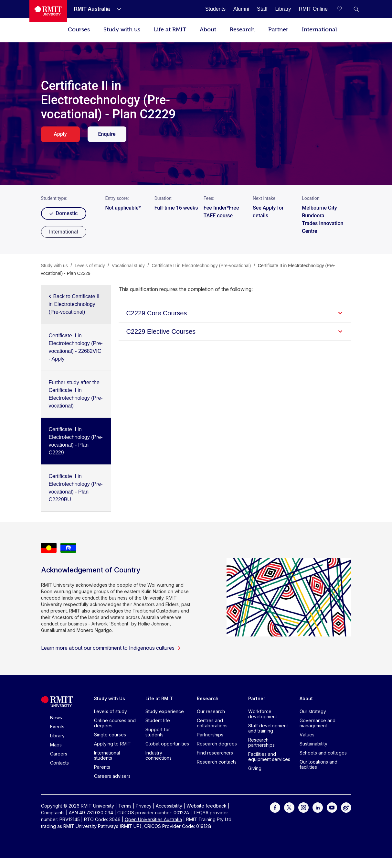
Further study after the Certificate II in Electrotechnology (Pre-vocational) (76, 394)
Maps (56, 744)
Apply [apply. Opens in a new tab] (60, 134)
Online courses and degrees (115, 723)
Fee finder (215, 208)
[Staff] (262, 8)
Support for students (157, 732)
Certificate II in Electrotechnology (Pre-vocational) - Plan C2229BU (76, 487)
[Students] (215, 8)
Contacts (59, 763)
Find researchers (215, 752)
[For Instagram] (303, 807)
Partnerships (210, 734)
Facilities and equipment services (269, 756)
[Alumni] (241, 8)
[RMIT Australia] (92, 8)
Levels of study (110, 711)
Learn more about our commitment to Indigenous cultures (111, 648)
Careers (58, 753)
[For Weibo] (346, 807)
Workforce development (262, 714)
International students (107, 755)
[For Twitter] (289, 807)
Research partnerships (261, 742)
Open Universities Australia (153, 819)
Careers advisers (112, 776)
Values (307, 734)
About (208, 29)
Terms (125, 806)
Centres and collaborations (212, 723)
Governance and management (317, 723)
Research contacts (217, 762)
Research (242, 29)
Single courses (110, 734)
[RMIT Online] (313, 8)
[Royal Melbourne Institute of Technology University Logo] (48, 11)
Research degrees (217, 743)
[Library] (283, 8)
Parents (102, 767)
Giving (254, 768)
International (319, 29)
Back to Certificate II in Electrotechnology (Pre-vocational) (74, 304)
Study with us (121, 29)
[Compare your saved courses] (343, 9)
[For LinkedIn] (318, 807)
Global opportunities (167, 743)
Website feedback (206, 806)
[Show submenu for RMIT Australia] (116, 9)
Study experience (164, 711)
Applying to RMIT (112, 743)
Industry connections (158, 755)
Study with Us (109, 698)
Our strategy (313, 711)
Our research (211, 711)
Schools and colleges (323, 752)
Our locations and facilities (318, 764)
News (56, 717)
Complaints (53, 812)
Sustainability (313, 743)
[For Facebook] (275, 807)
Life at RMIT (170, 29)
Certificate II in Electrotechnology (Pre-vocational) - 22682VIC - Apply (76, 347)
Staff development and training (268, 728)
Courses (79, 29)
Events (57, 726)
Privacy (144, 806)
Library (57, 735)
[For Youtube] (332, 807)
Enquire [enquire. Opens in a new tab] (106, 134)
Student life (157, 720)
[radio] (63, 232)
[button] (356, 9)
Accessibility (169, 806)
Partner (278, 29)
